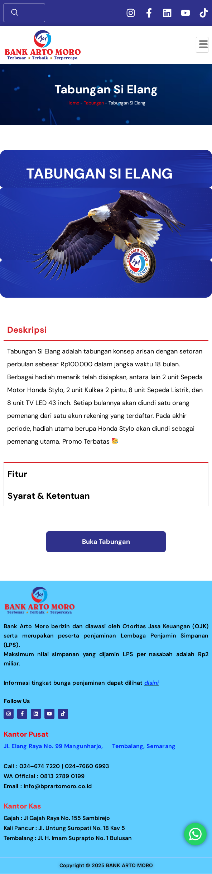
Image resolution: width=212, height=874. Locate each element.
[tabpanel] (106, 402)
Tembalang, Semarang (143, 746)
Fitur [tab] (17, 473)
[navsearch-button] (26, 13)
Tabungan (94, 103)
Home (73, 103)
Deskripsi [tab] (27, 329)
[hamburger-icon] (202, 45)
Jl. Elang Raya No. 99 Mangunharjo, (58, 746)
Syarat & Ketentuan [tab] (49, 495)
